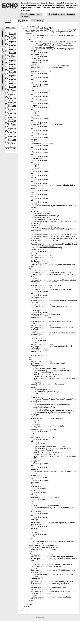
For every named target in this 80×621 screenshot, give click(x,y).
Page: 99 (12, 83)
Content (3, 43)
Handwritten (3, 60)
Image (39, 14)
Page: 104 (12, 117)
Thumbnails (3, 33)
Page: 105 (12, 121)
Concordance (3, 78)
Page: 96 (12, 72)
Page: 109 (12, 144)
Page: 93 (12, 53)
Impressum (40, 617)
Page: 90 (12, 38)
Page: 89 (12, 34)
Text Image (30, 14)
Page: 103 (12, 114)
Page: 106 (12, 129)
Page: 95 (12, 68)
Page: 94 (12, 61)
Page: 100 (12, 91)
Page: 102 (12, 106)
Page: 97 (12, 76)
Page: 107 (12, 132)
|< (23, 21)
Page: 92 (12, 49)
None (3, 88)
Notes (3, 69)
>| (42, 21)
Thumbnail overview (57, 14)
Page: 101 (12, 98)
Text (22, 14)
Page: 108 (12, 140)
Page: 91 (12, 42)
